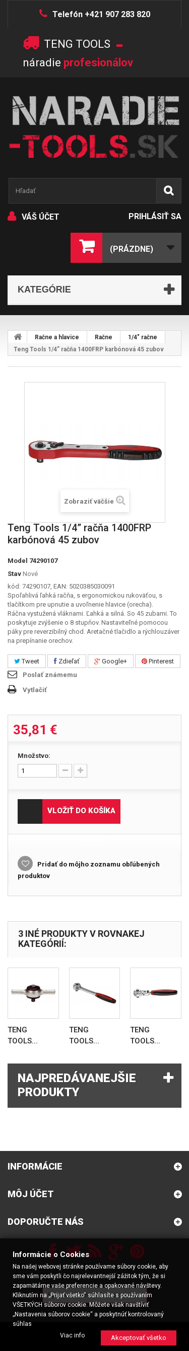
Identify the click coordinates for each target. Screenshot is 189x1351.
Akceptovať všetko (138, 1337)
